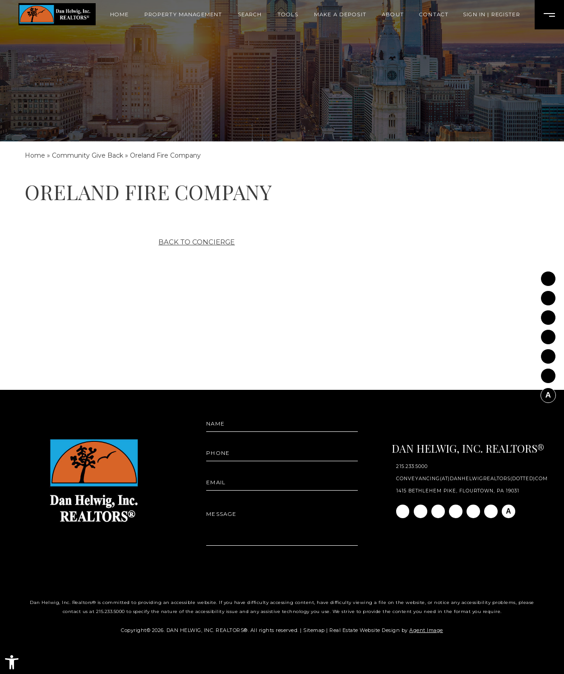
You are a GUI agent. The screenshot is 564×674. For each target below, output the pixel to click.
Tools (288, 14)
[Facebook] (548, 276)
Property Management (183, 14)
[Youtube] (548, 353)
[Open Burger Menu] (549, 14)
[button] (11, 662)
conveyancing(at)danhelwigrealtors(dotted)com (472, 479)
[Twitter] (548, 334)
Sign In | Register (491, 14)
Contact (433, 14)
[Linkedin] (548, 315)
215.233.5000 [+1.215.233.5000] (412, 466)
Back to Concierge (196, 242)
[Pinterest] (548, 373)
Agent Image (426, 630)
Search (250, 14)
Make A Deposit (340, 14)
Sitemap (314, 630)
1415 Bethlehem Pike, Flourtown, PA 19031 (458, 491)
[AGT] (548, 392)
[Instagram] (548, 295)
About (393, 14)
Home (119, 14)
